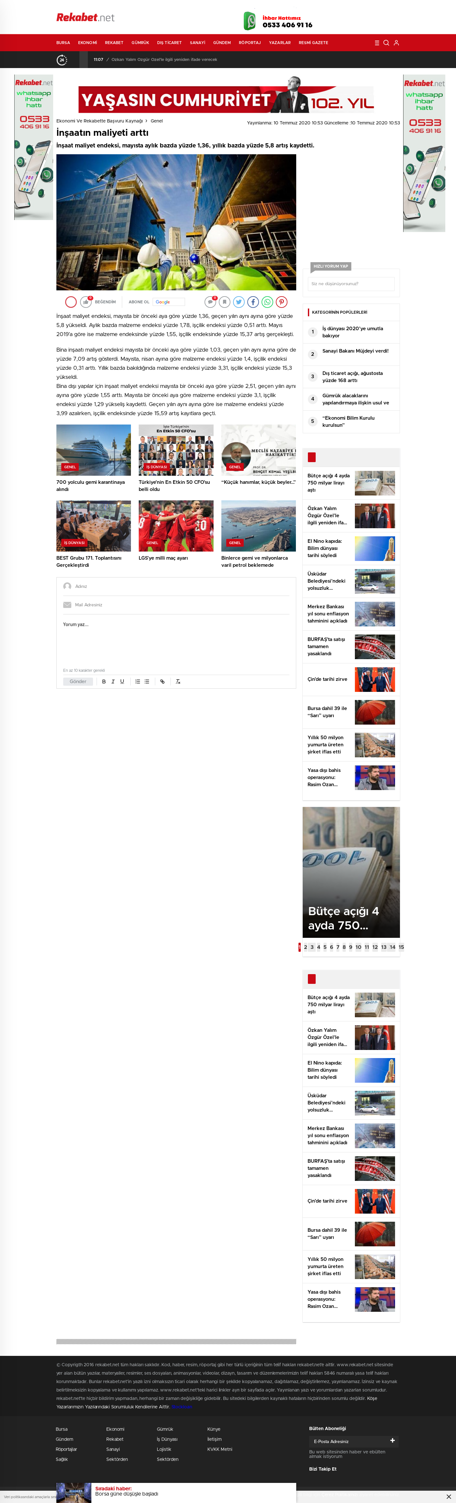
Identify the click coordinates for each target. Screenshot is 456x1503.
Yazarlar (280, 43)
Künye (213, 1429)
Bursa (63, 43)
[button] (299, 947)
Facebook (335, 19)
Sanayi (197, 43)
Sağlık (62, 1459)
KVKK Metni (219, 1449)
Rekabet (114, 43)
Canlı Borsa (301, 7)
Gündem (222, 43)
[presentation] (75, 59)
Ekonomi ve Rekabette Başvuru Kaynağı (99, 121)
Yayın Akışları (338, 7)
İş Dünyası (167, 1439)
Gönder (78, 681)
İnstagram (367, 19)
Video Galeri (190, 7)
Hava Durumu (263, 7)
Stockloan (181, 1407)
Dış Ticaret (169, 43)
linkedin (384, 19)
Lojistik (164, 1449)
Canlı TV (225, 7)
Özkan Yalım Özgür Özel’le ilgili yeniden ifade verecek (164, 60)
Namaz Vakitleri (378, 7)
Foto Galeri (154, 7)
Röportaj (250, 43)
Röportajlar (66, 1449)
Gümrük (140, 43)
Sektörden (117, 1459)
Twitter (351, 19)
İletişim (214, 1439)
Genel (157, 121)
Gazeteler (117, 7)
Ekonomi (87, 43)
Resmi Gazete (313, 43)
